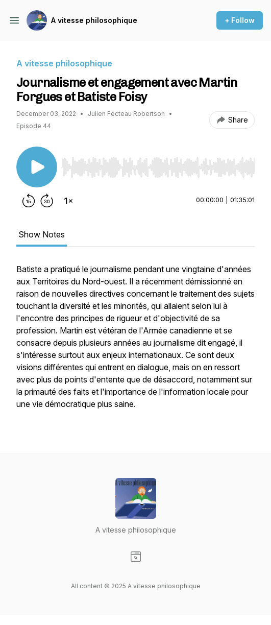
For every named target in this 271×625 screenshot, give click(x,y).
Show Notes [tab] (41, 234)
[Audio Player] (158, 164)
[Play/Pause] (36, 167)
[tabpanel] (135, 341)
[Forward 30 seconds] (47, 201)
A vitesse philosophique (94, 20)
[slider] (158, 167)
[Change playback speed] (68, 201)
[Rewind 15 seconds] (28, 201)
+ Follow (240, 20)
